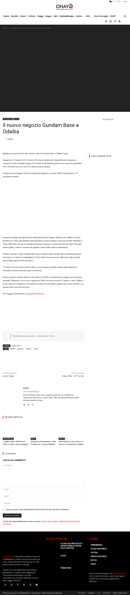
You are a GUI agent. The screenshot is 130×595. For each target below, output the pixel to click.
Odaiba (28, 349)
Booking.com (108, 119)
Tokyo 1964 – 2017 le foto (73, 376)
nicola (10, 139)
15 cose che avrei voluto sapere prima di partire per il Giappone (71, 545)
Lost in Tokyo (8, 376)
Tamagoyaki (64, 568)
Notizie (16, 119)
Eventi (33, 439)
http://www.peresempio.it (31, 391)
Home (5, 28)
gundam (20, 349)
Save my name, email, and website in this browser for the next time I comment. (37, 509)
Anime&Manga (14, 28)
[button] (124, 16)
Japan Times (16, 346)
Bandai (12, 349)
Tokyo (36, 349)
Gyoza (62, 555)
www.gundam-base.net (34, 294)
